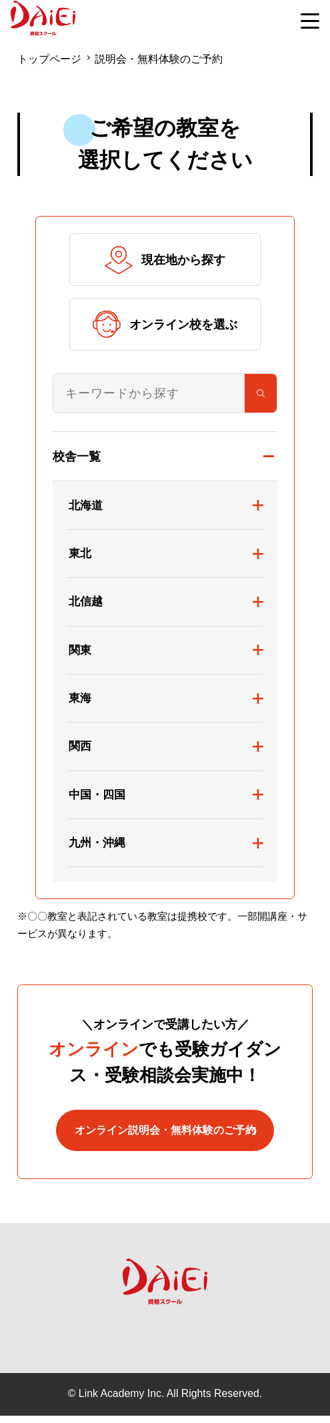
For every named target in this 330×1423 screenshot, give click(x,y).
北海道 (86, 505)
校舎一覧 (77, 456)
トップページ (49, 59)
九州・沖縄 (97, 842)
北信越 (86, 601)
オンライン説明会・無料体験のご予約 (165, 1135)
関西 (80, 745)
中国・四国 (97, 794)
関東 (80, 650)
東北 (80, 553)
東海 (80, 698)
